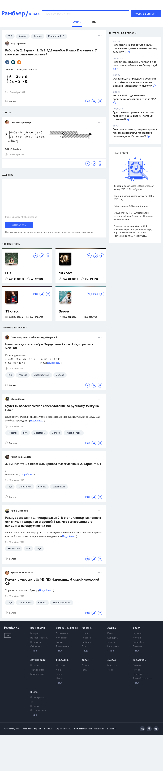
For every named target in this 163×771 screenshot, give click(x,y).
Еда (84, 646)
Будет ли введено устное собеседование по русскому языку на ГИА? (52, 408)
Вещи (59, 674)
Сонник (137, 665)
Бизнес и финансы (67, 628)
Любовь (86, 642)
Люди (59, 670)
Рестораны (113, 646)
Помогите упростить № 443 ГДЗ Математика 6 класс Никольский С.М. (52, 581)
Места (59, 678)
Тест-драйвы (37, 670)
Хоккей (137, 638)
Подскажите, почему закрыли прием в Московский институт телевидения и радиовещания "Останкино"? (135, 133)
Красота (86, 638)
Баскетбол (138, 642)
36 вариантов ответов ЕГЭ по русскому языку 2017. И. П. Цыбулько (134, 188)
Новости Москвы (39, 638)
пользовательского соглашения (77, 232)
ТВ (31, 702)
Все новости (37, 628)
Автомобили (37, 660)
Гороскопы (139, 660)
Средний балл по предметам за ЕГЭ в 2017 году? (134, 198)
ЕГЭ (8, 273)
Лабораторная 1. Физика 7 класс (131, 206)
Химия (64, 311)
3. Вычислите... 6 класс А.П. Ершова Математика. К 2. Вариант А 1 (53, 464)
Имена (136, 670)
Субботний (62, 660)
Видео (34, 692)
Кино (110, 633)
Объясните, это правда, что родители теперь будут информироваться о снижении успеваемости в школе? (134, 82)
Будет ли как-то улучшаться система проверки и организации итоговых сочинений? (133, 116)
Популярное (37, 698)
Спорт (136, 628)
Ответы (85, 665)
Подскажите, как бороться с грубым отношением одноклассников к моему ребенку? (135, 48)
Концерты (112, 638)
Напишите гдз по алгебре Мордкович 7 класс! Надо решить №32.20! (49, 346)
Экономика (62, 633)
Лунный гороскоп (142, 678)
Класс (85, 660)
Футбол (137, 633)
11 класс (12, 311)
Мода (85, 633)
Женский (87, 628)
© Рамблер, (9, 729)
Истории (61, 665)
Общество (35, 646)
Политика (35, 642)
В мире (34, 633)
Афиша (111, 628)
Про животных (38, 711)
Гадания (137, 674)
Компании (61, 638)
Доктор (112, 660)
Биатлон (137, 646)
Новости (34, 665)
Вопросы (112, 665)
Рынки (59, 642)
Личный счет (63, 646)
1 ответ (10, 101)
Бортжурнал (37, 674)
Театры (111, 642)
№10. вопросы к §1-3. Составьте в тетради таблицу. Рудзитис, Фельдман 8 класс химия (134, 216)
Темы (84, 670)
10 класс (65, 273)
